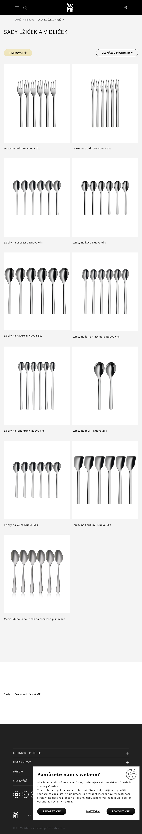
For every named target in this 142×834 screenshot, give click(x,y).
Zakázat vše (52, 811)
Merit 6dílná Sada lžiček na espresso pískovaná (34, 619)
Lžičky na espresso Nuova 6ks (23, 242)
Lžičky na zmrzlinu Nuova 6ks (91, 524)
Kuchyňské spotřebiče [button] (27, 753)
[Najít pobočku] (125, 7)
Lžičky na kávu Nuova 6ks (89, 242)
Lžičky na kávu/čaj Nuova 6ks (23, 335)
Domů (18, 19)
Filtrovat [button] (16, 52)
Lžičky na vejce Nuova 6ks (21, 524)
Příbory (29, 19)
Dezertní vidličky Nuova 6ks (22, 148)
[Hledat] (25, 8)
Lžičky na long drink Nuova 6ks (24, 430)
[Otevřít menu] (17, 8)
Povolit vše (121, 811)
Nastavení (93, 811)
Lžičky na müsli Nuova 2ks (89, 430)
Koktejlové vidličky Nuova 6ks (91, 148)
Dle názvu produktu (116, 52)
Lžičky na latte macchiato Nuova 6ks (96, 336)
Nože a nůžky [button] (22, 762)
